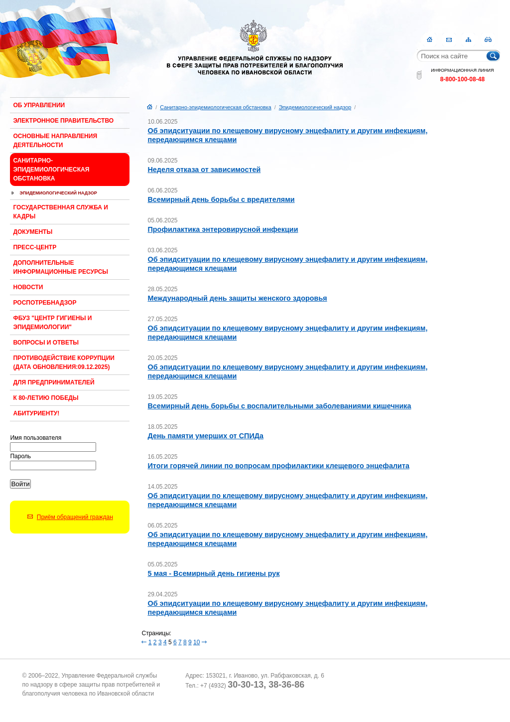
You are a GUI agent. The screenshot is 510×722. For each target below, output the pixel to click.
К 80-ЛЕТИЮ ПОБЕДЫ (45, 397)
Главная (429, 39)
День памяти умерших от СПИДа (205, 436)
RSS (488, 39)
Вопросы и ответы (46, 342)
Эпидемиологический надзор (58, 192)
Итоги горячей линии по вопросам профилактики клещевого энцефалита (278, 466)
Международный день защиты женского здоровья (237, 298)
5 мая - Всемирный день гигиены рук (213, 573)
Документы (32, 231)
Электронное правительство (63, 120)
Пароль (20, 456)
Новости (28, 287)
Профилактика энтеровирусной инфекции (222, 229)
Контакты (449, 39)
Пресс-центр (34, 247)
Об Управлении (39, 105)
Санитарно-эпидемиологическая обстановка (51, 169)
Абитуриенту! (36, 413)
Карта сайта (468, 39)
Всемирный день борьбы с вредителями (220, 199)
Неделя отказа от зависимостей (203, 170)
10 (196, 642)
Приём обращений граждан (75, 517)
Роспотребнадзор (44, 302)
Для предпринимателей (53, 382)
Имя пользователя (35, 437)
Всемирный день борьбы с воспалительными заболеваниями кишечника (279, 406)
